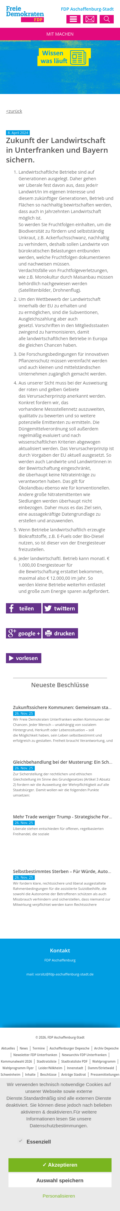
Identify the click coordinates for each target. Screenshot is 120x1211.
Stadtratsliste (46, 1062)
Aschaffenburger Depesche (69, 1048)
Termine (39, 1048)
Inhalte (30, 1075)
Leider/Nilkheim (50, 1068)
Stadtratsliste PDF (74, 1062)
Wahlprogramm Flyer (18, 1068)
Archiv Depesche (106, 1048)
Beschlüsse (48, 1075)
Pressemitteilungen (105, 1075)
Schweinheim (10, 1075)
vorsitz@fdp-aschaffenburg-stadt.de (64, 974)
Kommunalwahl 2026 (16, 1062)
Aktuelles (8, 1048)
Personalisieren (59, 1196)
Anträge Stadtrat (73, 1075)
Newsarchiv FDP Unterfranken (84, 1055)
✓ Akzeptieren (59, 1165)
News (24, 1048)
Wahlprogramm (104, 1062)
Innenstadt (75, 1068)
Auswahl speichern (59, 1180)
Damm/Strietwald (101, 1068)
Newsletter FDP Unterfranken (35, 1055)
